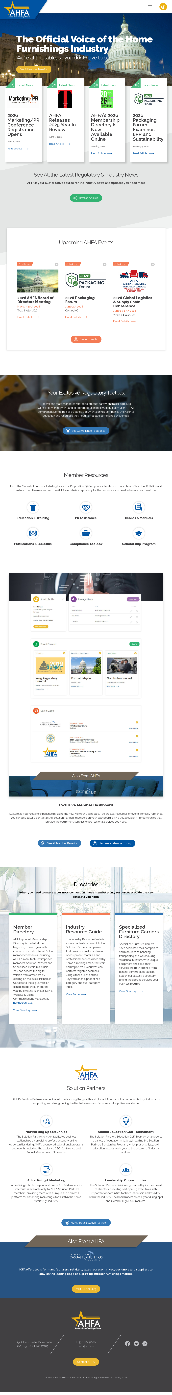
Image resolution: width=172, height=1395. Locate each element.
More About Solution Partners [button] (89, 1218)
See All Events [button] (88, 338)
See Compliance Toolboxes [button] (88, 429)
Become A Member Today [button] (115, 842)
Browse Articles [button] (88, 196)
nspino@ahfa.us (22, 1000)
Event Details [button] (25, 315)
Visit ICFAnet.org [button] (86, 1284)
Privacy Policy (120, 1374)
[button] (23, 118)
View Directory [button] (21, 1008)
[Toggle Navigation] (150, 6)
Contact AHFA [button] (86, 1358)
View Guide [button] (73, 992)
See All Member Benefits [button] (35, 70)
